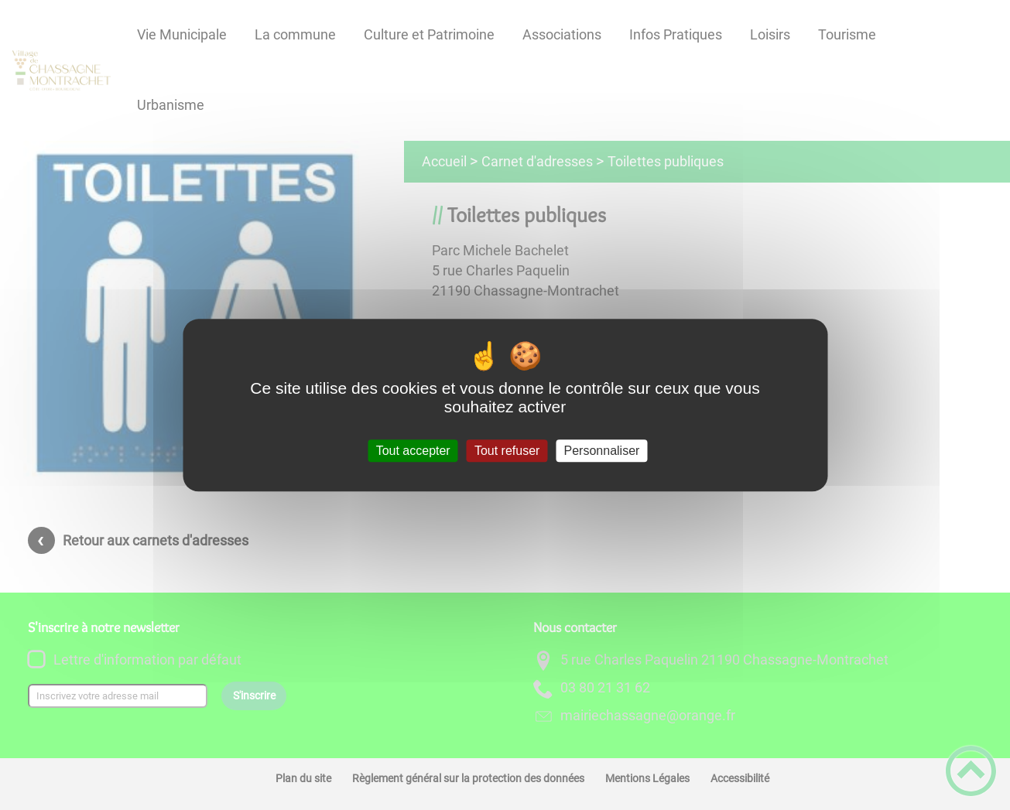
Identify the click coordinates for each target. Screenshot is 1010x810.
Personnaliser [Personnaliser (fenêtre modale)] (602, 450)
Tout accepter (413, 450)
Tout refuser (506, 450)
